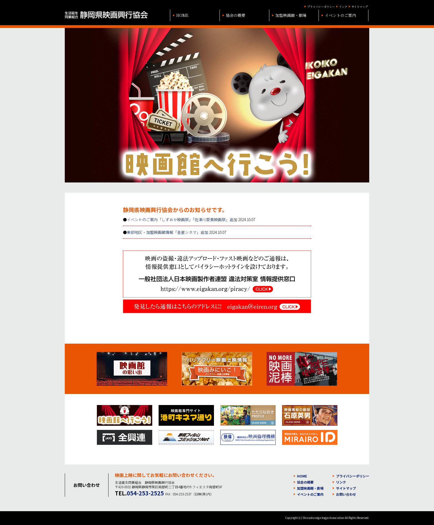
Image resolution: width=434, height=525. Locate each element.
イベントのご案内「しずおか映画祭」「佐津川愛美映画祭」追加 (182, 219)
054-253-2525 (145, 493)
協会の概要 (235, 15)
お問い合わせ (346, 494)
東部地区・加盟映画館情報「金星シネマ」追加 (167, 232)
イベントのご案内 (340, 15)
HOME (182, 15)
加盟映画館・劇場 (290, 15)
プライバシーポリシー (321, 6)
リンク (343, 6)
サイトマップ (360, 6)
